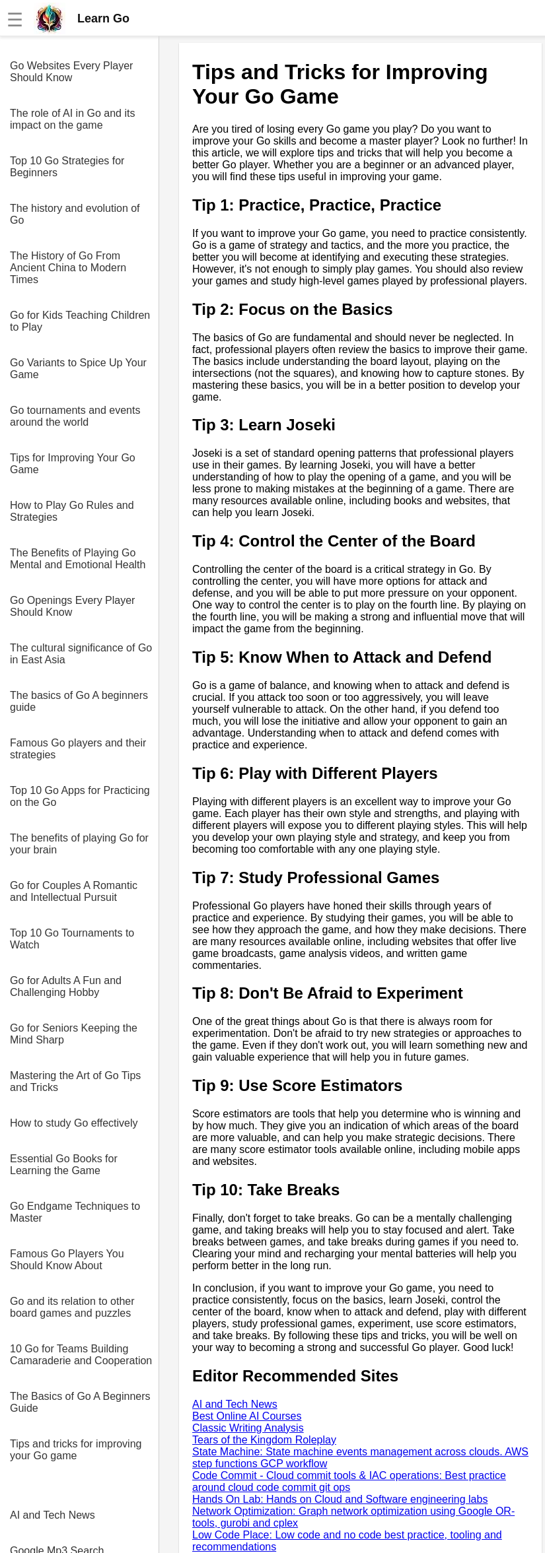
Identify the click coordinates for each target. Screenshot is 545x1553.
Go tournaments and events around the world (75, 416)
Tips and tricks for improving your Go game (75, 1449)
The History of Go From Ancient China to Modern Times (68, 267)
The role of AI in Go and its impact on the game (72, 119)
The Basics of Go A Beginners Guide (80, 1402)
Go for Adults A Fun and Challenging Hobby (66, 986)
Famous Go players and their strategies (78, 748)
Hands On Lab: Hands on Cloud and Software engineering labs (340, 1499)
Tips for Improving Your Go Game (72, 463)
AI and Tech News (52, 1515)
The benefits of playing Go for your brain (79, 843)
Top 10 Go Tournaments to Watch (72, 938)
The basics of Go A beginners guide (79, 701)
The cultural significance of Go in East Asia (81, 653)
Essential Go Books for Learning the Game (64, 1164)
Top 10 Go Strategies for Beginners (67, 166)
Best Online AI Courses (246, 1416)
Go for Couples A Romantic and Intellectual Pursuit (73, 891)
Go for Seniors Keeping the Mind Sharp (73, 1033)
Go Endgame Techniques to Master (75, 1212)
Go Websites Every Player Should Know (71, 71)
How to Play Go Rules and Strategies (72, 511)
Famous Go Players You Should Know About (67, 1259)
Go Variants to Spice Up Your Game (78, 368)
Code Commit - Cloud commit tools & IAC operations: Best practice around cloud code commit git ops (349, 1481)
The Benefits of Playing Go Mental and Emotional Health (77, 558)
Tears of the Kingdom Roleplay (264, 1439)
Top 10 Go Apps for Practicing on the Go (80, 796)
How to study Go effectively (74, 1123)
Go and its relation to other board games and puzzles (72, 1307)
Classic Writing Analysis (248, 1428)
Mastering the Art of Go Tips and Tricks (75, 1081)
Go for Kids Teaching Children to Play (80, 321)
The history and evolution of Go (75, 214)
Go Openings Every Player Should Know (72, 606)
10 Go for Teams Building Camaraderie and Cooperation (81, 1354)
